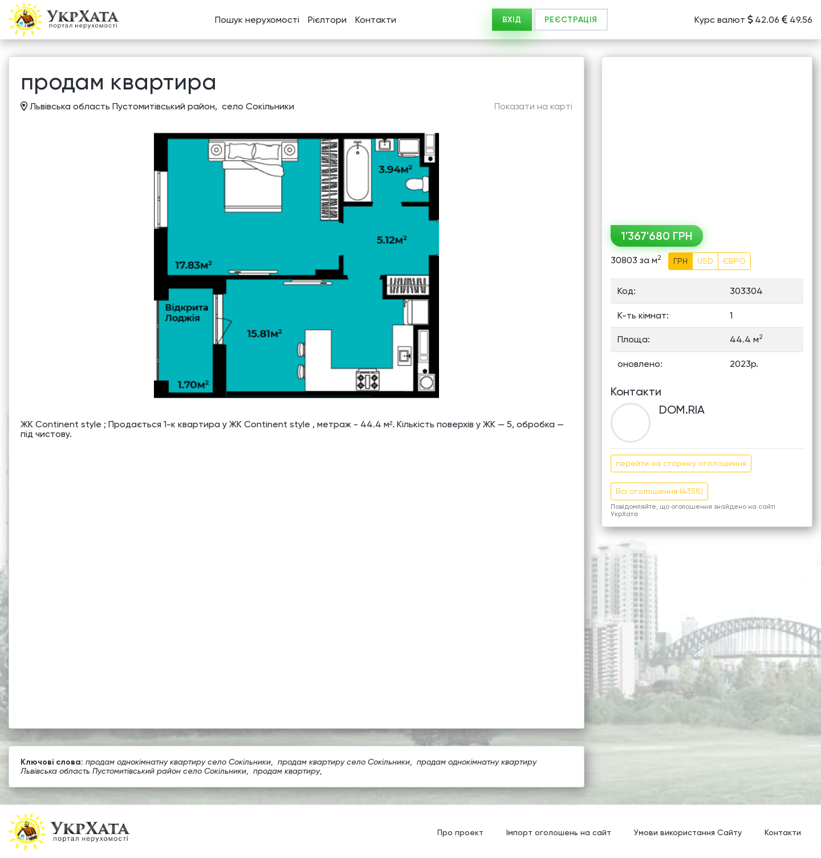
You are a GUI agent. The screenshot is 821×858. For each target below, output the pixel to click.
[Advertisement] (707, 136)
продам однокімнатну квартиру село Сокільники (178, 761)
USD (705, 260)
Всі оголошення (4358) (659, 491)
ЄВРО (734, 260)
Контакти (375, 19)
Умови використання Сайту (688, 832)
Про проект (460, 832)
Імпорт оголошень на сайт (558, 832)
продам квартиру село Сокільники (344, 761)
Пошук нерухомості (257, 19)
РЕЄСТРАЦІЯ (571, 19)
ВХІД (512, 19)
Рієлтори (327, 19)
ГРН (680, 260)
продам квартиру (286, 770)
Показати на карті (533, 106)
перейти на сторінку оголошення (681, 463)
